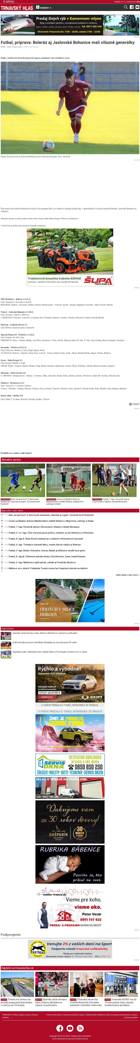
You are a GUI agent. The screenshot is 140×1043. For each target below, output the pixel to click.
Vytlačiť (134, 404)
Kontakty (115, 1015)
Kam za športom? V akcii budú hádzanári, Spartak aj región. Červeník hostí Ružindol (20, 501)
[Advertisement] (70, 182)
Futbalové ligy (16, 47)
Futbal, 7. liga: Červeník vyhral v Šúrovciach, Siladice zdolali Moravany (110, 500)
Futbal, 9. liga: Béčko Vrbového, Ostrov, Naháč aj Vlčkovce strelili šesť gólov (47, 550)
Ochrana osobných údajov (74, 1015)
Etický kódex (91, 1015)
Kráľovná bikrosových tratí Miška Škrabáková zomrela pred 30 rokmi (45, 642)
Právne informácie (54, 1015)
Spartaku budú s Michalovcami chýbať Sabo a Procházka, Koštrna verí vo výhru (50, 652)
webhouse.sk (82, 1039)
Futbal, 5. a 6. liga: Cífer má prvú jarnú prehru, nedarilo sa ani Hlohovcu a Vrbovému (51, 533)
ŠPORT (3, 47)
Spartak (39, 1000)
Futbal (9, 47)
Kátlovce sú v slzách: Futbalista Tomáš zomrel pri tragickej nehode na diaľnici (48, 568)
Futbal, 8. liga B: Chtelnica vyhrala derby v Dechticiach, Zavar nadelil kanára (47, 556)
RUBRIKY (44, 7)
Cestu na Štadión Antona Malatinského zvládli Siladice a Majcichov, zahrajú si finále (65, 501)
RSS (108, 1015)
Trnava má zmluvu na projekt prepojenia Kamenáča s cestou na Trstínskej (16, 1002)
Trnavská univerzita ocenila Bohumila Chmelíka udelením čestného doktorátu (86, 1002)
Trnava (4, 1000)
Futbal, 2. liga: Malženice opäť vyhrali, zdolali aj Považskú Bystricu (42, 562)
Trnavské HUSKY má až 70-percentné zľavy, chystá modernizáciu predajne (120, 1002)
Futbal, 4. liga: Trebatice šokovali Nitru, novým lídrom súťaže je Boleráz (45, 544)
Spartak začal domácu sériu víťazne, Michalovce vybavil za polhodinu (45, 633)
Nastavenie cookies (128, 1015)
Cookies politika (131, 1017)
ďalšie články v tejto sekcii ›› (127, 575)
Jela (138, 1)
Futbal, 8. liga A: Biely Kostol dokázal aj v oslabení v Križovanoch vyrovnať (46, 538)
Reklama (101, 1015)
